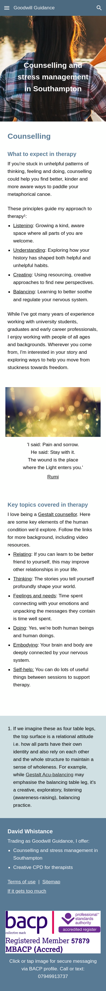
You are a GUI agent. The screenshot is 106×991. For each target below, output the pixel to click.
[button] (7, 8)
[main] (53, 68)
